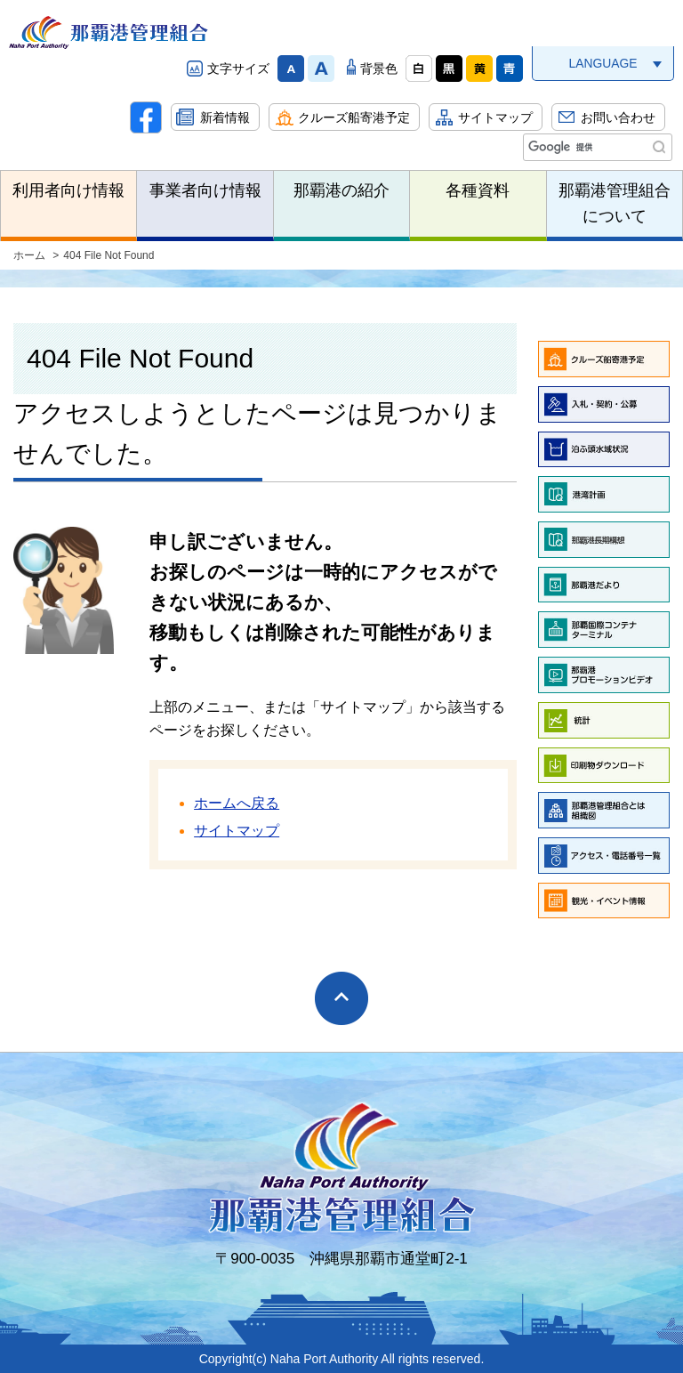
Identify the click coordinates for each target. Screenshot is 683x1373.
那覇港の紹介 (341, 190)
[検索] (595, 148)
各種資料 (478, 190)
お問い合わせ (618, 117)
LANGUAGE (602, 63)
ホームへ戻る (236, 803)
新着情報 (225, 117)
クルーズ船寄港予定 (354, 117)
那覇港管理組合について (614, 203)
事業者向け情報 (205, 190)
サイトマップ (495, 117)
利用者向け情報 (68, 190)
